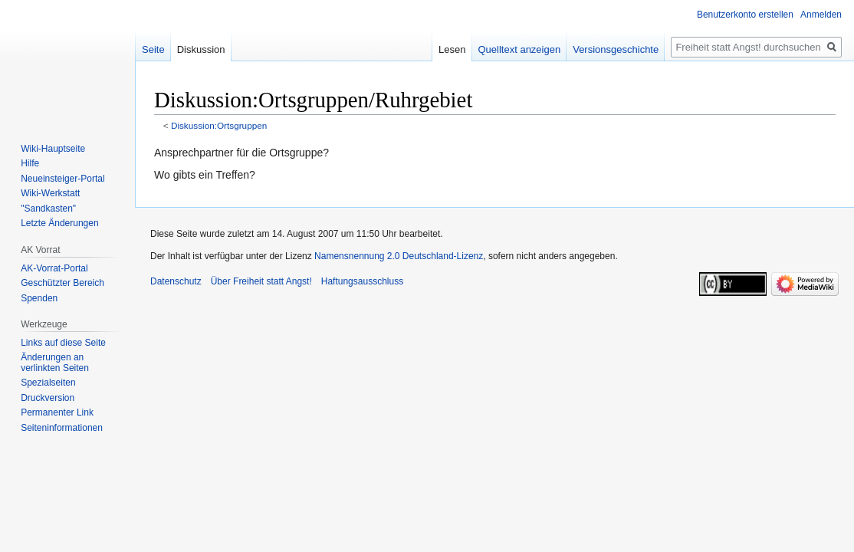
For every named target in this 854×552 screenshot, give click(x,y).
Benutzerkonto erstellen (745, 14)
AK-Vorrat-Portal (54, 268)
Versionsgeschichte (616, 49)
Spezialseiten (48, 382)
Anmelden (821, 14)
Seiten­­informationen (62, 427)
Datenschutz (176, 281)
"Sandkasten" (48, 208)
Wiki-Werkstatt (50, 193)
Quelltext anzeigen (519, 49)
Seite (153, 49)
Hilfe (30, 163)
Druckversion (47, 398)
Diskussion (201, 49)
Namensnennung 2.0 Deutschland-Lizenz (398, 256)
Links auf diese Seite (63, 342)
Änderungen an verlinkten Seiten (55, 362)
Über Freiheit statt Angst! (261, 281)
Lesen (451, 49)
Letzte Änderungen (59, 223)
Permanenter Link (57, 412)
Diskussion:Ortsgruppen (219, 125)
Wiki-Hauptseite (53, 148)
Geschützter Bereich (62, 283)
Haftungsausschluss (362, 281)
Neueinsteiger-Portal (62, 178)
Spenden (39, 298)
